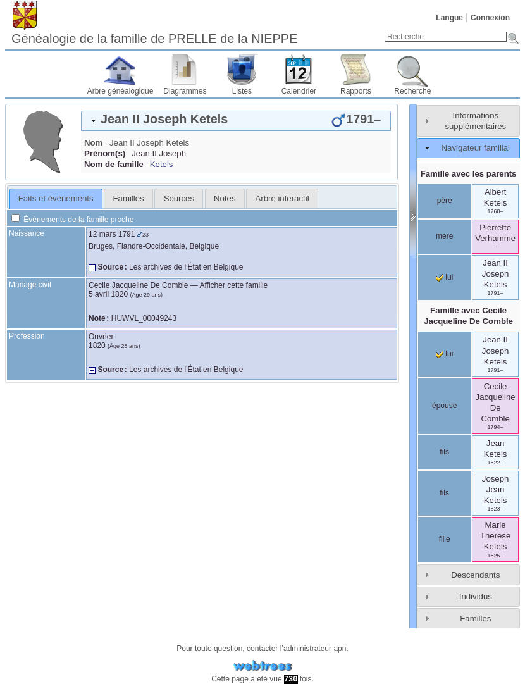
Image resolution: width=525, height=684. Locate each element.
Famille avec (468, 316)
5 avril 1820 (108, 294)
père (444, 200)
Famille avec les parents (469, 173)
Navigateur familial (476, 147)
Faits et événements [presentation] (56, 198)
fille (444, 539)
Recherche (412, 91)
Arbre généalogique (120, 91)
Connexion (490, 17)
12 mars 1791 (112, 234)
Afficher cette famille (233, 285)
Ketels (161, 164)
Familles (475, 618)
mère (444, 236)
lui (444, 277)
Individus (475, 596)
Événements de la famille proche (72, 219)
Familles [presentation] (128, 198)
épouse (444, 405)
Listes (242, 91)
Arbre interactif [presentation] (283, 198)
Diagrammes (184, 91)
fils (444, 451)
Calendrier (298, 91)
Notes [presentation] (224, 198)
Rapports (355, 91)
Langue (449, 17)
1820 (97, 345)
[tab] (236, 121)
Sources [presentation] (179, 198)
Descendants (475, 575)
